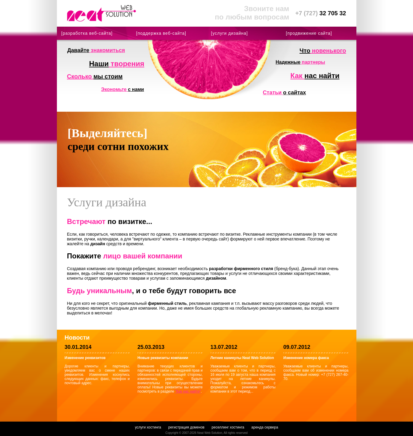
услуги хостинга (148, 427)
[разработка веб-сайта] (87, 33)
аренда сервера (264, 427)
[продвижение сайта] (309, 33)
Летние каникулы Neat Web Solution (242, 358)
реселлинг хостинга (228, 427)
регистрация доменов (186, 427)
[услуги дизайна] (229, 33)
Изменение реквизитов (85, 358)
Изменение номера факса (306, 358)
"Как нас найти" (188, 391)
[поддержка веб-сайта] (161, 33)
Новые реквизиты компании (162, 358)
